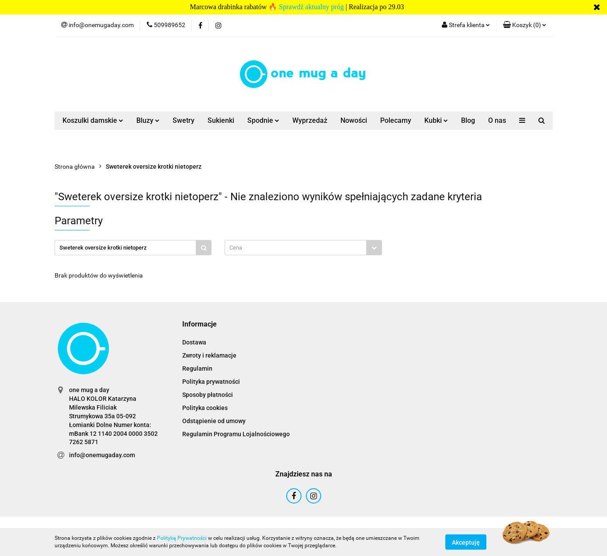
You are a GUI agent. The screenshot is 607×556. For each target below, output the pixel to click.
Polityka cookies (205, 407)
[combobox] (303, 247)
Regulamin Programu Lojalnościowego (236, 434)
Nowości (353, 120)
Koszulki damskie (92, 120)
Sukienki (221, 120)
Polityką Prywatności (182, 538)
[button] (524, 25)
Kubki (436, 120)
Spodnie (263, 120)
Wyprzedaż (309, 120)
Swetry (183, 120)
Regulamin (197, 368)
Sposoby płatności (207, 394)
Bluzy (148, 120)
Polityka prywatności (211, 381)
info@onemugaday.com (102, 455)
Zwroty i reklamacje (209, 355)
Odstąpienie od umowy (214, 420)
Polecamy (395, 120)
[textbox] (295, 247)
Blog (468, 120)
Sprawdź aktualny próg (311, 6)
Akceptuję (466, 542)
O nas (497, 120)
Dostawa (194, 342)
